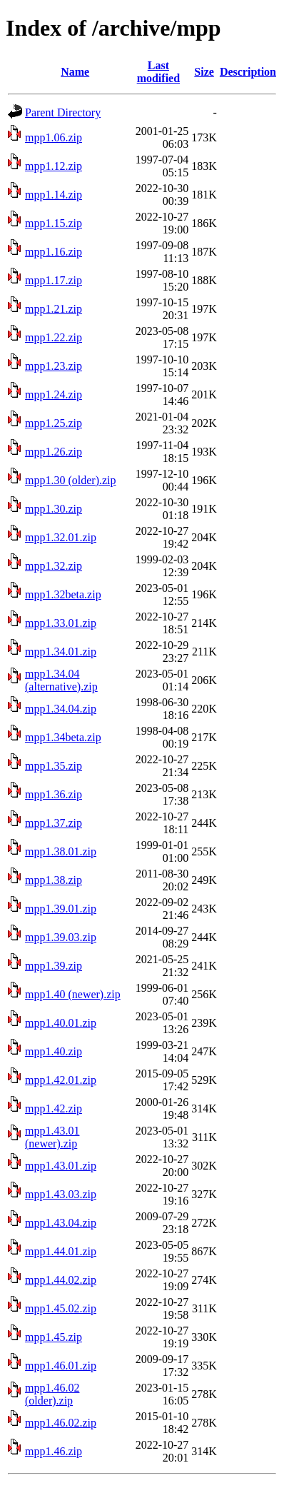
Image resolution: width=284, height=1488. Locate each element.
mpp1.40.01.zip (60, 1023)
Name (75, 72)
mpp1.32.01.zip (60, 537)
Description (248, 72)
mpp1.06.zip (53, 137)
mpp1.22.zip (53, 337)
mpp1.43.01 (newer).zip (52, 1137)
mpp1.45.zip (53, 1337)
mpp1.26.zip (53, 452)
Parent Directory (63, 112)
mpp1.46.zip (53, 1451)
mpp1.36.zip (53, 794)
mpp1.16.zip (53, 252)
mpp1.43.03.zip (60, 1194)
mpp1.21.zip (53, 309)
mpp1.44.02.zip (60, 1280)
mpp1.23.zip (53, 366)
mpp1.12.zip (53, 166)
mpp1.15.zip (53, 223)
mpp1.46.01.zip (60, 1365)
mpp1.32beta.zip (63, 594)
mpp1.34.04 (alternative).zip (61, 680)
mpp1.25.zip (53, 423)
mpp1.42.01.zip (60, 1080)
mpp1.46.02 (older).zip (52, 1394)
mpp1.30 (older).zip (70, 480)
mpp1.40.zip (53, 1051)
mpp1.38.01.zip (60, 851)
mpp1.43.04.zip (60, 1223)
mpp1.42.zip (53, 1108)
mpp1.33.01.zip (60, 623)
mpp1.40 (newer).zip (73, 994)
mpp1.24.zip (53, 394)
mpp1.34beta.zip (63, 737)
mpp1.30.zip (53, 509)
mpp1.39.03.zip (60, 937)
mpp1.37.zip (53, 823)
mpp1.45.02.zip (60, 1308)
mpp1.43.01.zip (60, 1166)
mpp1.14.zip (53, 194)
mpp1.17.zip (53, 280)
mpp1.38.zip (53, 880)
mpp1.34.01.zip (60, 651)
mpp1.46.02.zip (60, 1423)
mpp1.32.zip (53, 566)
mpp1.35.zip (53, 766)
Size (204, 72)
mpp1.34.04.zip (60, 709)
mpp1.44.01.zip (60, 1251)
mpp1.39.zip (53, 966)
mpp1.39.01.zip (60, 909)
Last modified (158, 71)
